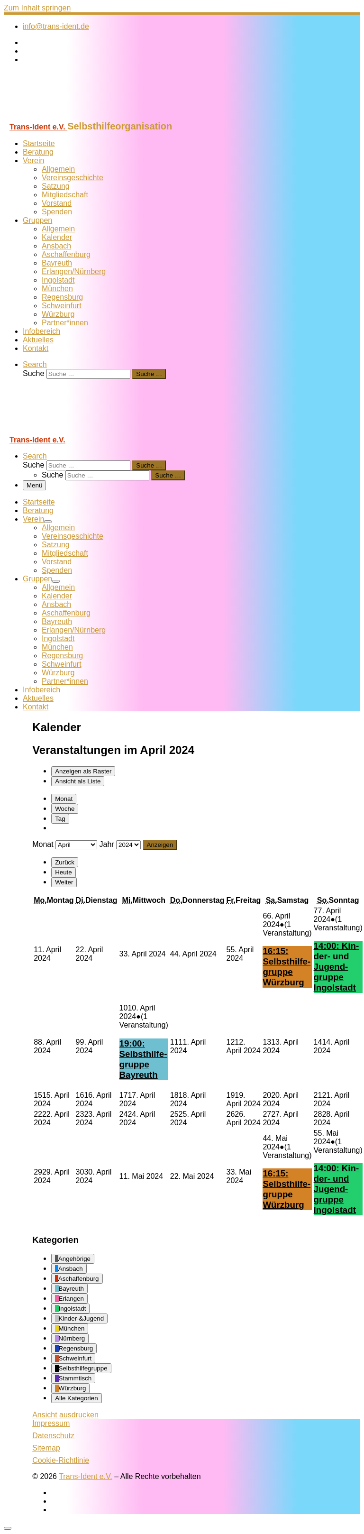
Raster (83, 771)
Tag (60, 818)
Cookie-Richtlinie (60, 1460)
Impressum (51, 1423)
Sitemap (46, 1448)
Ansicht (65, 1415)
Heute (63, 872)
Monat (64, 798)
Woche (64, 808)
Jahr (107, 844)
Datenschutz (53, 1436)
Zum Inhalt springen (37, 8)
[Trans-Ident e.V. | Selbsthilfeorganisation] (63, 116)
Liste (77, 781)
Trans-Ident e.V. (85, 1476)
